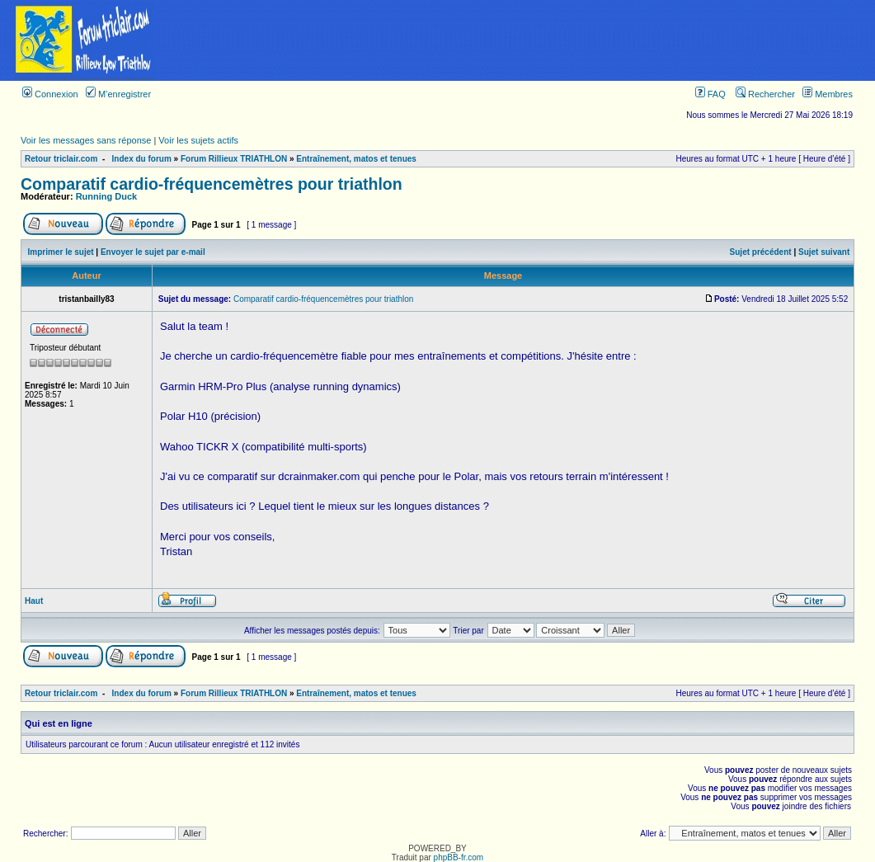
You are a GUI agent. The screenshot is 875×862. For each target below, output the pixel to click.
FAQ (710, 94)
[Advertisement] (521, 40)
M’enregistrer (118, 94)
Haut (34, 600)
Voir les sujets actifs (198, 140)
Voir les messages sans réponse (86, 140)
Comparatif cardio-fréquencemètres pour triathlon (211, 184)
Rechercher (765, 94)
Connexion (50, 94)
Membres (827, 94)
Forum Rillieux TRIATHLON (234, 158)
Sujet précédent (761, 252)
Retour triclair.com (61, 158)
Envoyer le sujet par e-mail (153, 252)
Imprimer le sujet (61, 252)
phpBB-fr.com (459, 857)
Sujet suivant (823, 252)
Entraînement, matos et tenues (356, 158)
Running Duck (107, 196)
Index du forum (142, 158)
